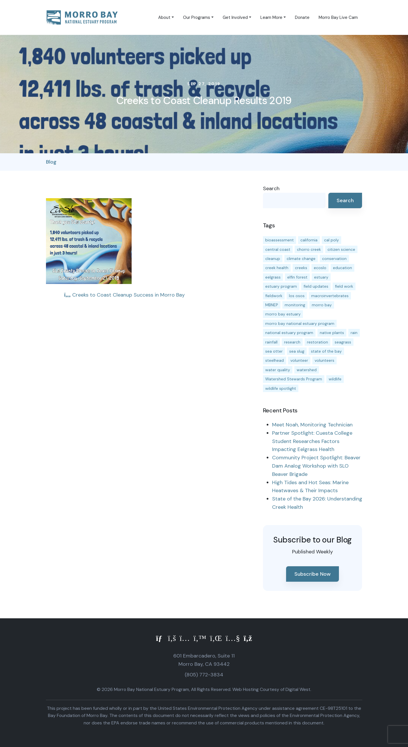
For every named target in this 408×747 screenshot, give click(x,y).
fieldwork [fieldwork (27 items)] (273, 295)
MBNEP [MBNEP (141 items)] (271, 304)
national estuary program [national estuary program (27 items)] (289, 332)
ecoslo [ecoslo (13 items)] (320, 267)
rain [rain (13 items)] (354, 332)
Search (271, 188)
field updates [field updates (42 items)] (316, 286)
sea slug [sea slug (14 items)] (296, 351)
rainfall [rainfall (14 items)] (271, 342)
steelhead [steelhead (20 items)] (274, 360)
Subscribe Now (312, 574)
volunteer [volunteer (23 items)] (299, 360)
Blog (51, 161)
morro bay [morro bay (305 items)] (322, 304)
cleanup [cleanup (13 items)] (272, 258)
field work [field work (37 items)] (344, 286)
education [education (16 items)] (342, 267)
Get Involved (235, 17)
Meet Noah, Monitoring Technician (312, 424)
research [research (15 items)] (292, 342)
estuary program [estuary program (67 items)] (281, 286)
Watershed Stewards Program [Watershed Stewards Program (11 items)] (293, 379)
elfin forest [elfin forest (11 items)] (297, 277)
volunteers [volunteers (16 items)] (324, 360)
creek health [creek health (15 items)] (276, 267)
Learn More (271, 17)
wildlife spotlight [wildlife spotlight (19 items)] (280, 388)
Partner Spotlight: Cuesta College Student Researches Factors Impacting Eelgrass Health (312, 441)
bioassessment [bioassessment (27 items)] (279, 240)
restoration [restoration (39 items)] (317, 342)
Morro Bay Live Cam (338, 17)
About (164, 17)
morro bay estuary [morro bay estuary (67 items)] (283, 314)
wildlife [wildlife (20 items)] (335, 379)
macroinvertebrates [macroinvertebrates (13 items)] (330, 295)
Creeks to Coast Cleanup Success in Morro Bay (124, 294)
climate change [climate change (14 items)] (301, 258)
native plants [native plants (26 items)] (332, 332)
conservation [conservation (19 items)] (334, 258)
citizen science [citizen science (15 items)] (341, 249)
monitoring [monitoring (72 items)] (295, 304)
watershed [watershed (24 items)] (307, 369)
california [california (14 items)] (308, 240)
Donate (302, 17)
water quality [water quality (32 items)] (277, 369)
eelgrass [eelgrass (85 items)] (273, 277)
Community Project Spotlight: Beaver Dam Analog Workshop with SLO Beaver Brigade (316, 466)
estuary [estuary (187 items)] (321, 277)
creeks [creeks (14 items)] (301, 267)
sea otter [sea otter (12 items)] (274, 351)
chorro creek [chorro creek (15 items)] (309, 249)
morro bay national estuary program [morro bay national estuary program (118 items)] (299, 323)
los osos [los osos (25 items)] (297, 295)
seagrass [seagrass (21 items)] (343, 342)
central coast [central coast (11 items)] (277, 249)
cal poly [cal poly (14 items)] (331, 240)
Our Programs (196, 17)
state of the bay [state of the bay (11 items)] (326, 351)
